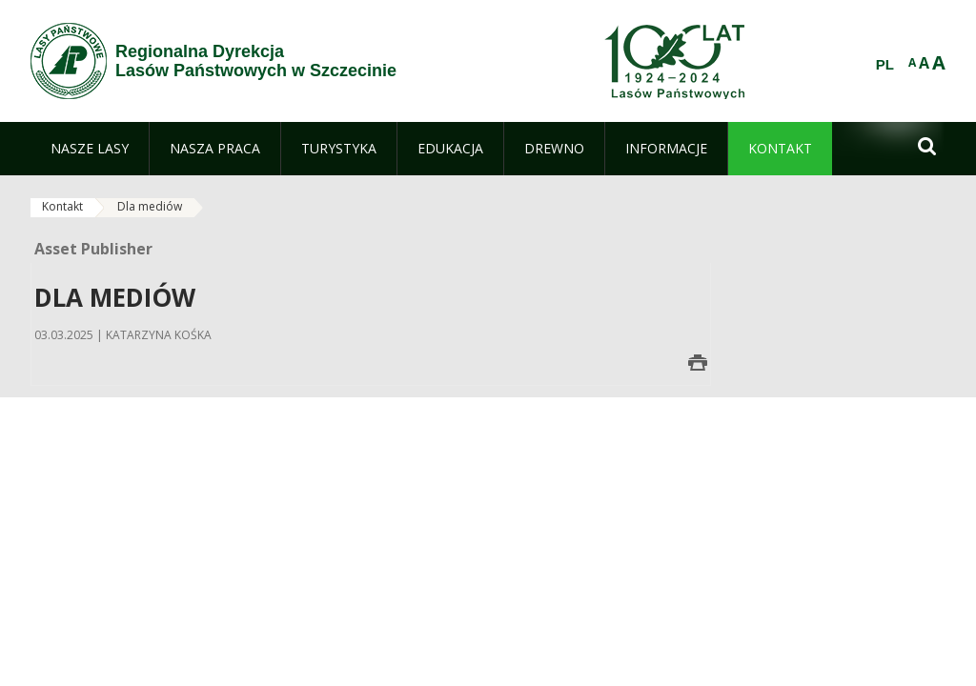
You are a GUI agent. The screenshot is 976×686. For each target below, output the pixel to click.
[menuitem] (89, 148)
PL (885, 64)
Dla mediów (149, 206)
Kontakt (62, 206)
